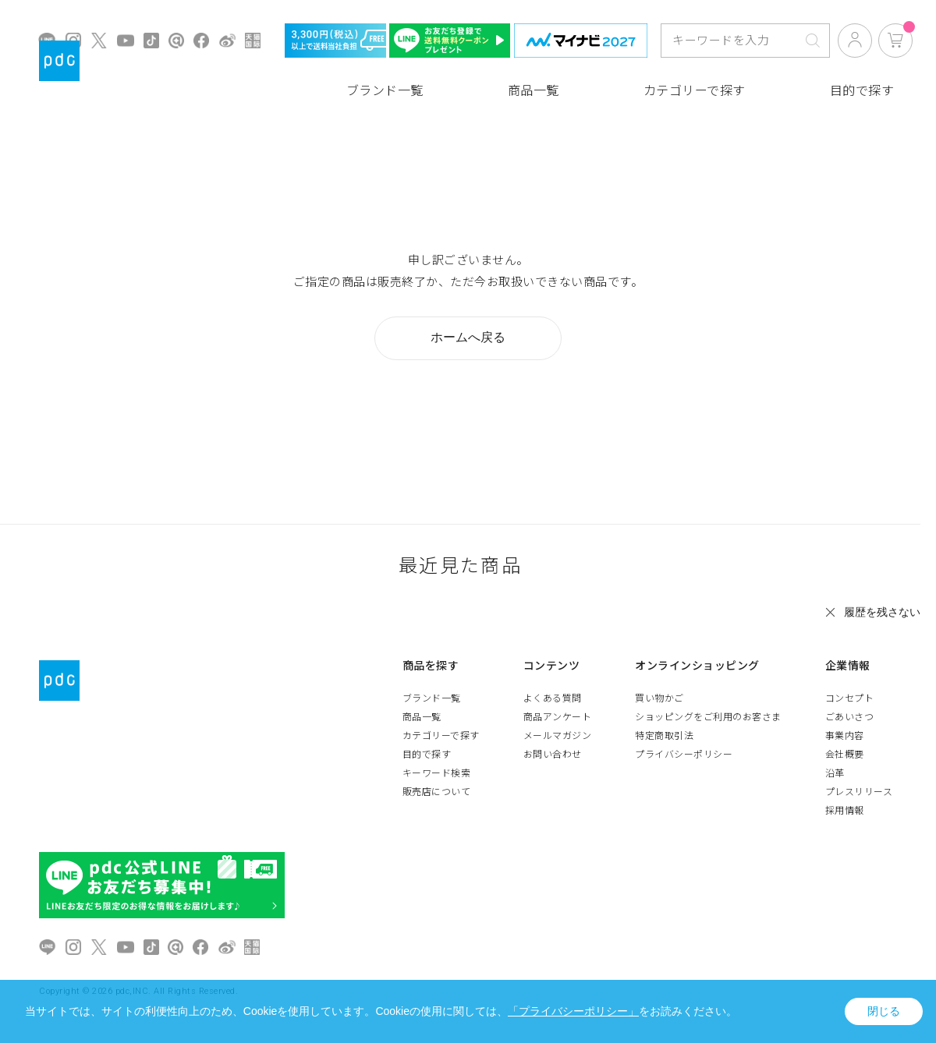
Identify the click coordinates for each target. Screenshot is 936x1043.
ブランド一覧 (385, 90)
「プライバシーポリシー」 (573, 1011)
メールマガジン (557, 735)
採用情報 (844, 810)
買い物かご (659, 698)
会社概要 (844, 754)
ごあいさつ (849, 717)
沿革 (835, 773)
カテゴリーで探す (695, 90)
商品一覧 (533, 90)
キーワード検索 (436, 773)
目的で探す (862, 90)
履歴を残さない (882, 612)
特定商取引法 (664, 735)
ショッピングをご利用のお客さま (708, 717)
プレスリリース (859, 792)
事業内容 (844, 735)
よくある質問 (552, 698)
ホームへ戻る (468, 337)
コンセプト (849, 698)
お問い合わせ (552, 754)
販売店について (436, 792)
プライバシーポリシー (683, 754)
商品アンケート (557, 717)
